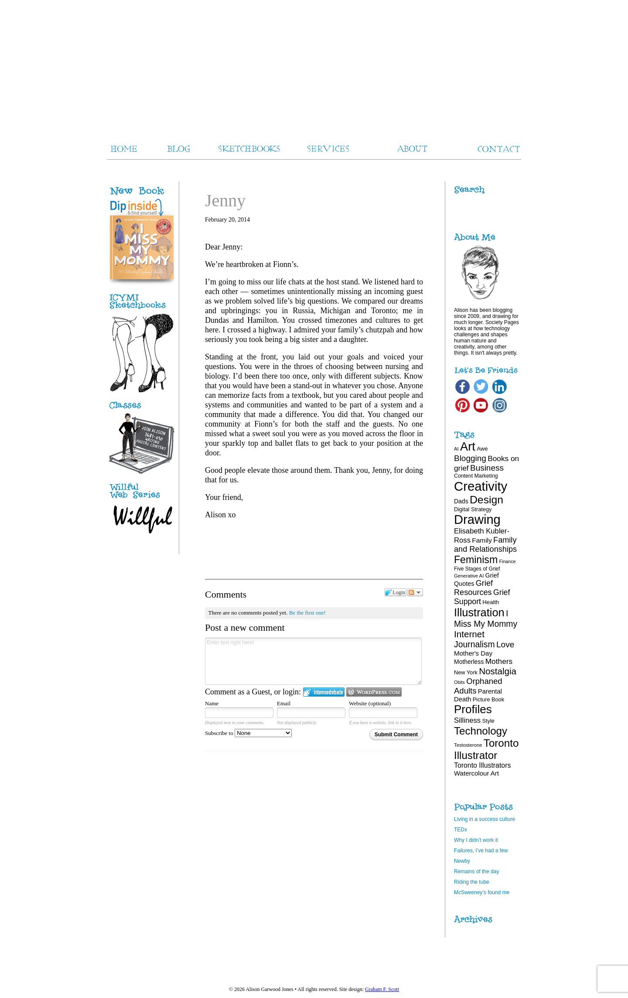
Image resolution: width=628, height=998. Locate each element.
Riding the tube (471, 882)
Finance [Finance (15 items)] (507, 561)
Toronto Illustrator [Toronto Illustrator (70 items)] (486, 749)
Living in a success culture (484, 819)
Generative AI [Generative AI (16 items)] (469, 575)
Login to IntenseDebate (324, 692)
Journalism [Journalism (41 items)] (474, 644)
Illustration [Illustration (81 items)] (479, 612)
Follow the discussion (415, 592)
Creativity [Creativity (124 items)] (480, 486)
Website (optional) (370, 703)
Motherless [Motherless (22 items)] (469, 661)
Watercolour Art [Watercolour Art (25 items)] (476, 773)
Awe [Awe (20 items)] (482, 448)
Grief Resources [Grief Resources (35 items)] (473, 588)
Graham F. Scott (382, 989)
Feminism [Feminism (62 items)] (476, 559)
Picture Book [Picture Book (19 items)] (488, 699)
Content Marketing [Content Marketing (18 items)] (476, 476)
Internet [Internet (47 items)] (469, 634)
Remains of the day (476, 871)
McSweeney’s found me (481, 892)
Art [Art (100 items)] (467, 446)
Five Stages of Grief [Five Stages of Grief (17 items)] (477, 569)
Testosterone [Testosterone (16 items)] (468, 745)
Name (211, 703)
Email (283, 703)
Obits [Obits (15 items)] (459, 682)
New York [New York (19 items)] (466, 672)
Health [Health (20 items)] (490, 602)
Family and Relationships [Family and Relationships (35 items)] (485, 545)
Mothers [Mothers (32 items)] (498, 661)
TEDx (460, 830)
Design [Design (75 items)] (486, 500)
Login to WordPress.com (374, 692)
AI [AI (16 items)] (456, 448)
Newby (462, 861)
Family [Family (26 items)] (481, 540)
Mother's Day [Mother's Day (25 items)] (473, 653)
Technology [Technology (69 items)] (480, 731)
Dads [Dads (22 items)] (461, 501)
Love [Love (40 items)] (505, 644)
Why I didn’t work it (476, 840)
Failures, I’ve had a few (481, 851)
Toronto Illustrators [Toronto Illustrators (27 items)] (482, 765)
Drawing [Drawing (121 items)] (477, 519)
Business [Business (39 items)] (487, 467)
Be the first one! (307, 612)
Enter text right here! (313, 661)
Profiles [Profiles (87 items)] (473, 709)
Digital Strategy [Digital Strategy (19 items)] (472, 509)
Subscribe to (248, 733)
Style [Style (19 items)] (488, 721)
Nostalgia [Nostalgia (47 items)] (497, 671)
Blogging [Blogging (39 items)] (470, 458)
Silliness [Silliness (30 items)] (467, 720)
